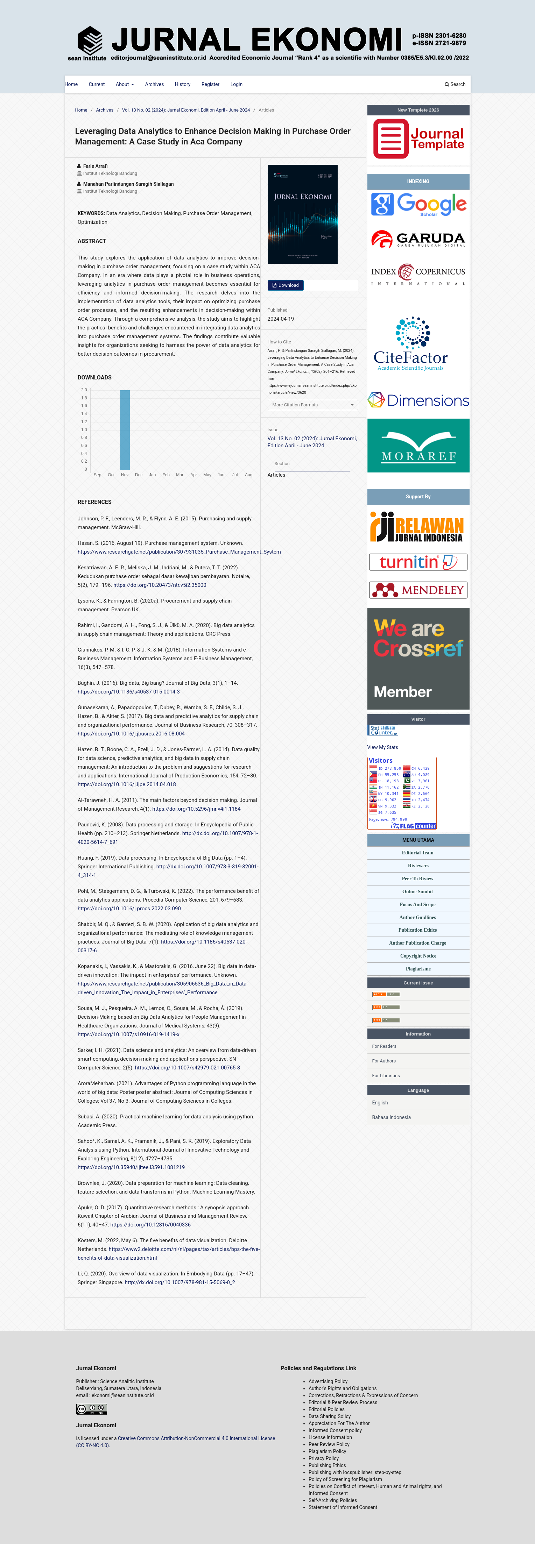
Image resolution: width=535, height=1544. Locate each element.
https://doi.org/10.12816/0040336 (151, 1225)
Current (97, 84)
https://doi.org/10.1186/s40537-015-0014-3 (129, 692)
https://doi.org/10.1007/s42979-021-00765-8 (187, 1068)
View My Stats (382, 747)
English (380, 1102)
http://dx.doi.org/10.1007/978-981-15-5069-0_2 (180, 1282)
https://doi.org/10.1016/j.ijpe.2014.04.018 (127, 784)
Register (210, 84)
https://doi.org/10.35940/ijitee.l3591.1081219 (131, 1167)
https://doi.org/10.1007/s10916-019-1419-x (128, 1034)
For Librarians (386, 1075)
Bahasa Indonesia (391, 1117)
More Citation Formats (295, 404)
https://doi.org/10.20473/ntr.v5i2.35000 (159, 585)
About (123, 84)
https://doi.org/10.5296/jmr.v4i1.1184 (196, 809)
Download (288, 285)
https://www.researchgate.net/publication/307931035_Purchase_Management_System (179, 552)
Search (455, 84)
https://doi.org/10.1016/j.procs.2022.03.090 (129, 908)
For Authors (384, 1060)
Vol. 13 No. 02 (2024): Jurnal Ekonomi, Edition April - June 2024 (186, 110)
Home (71, 84)
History (183, 84)
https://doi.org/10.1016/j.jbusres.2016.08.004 (131, 734)
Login (237, 84)
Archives (154, 84)
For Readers (384, 1046)
